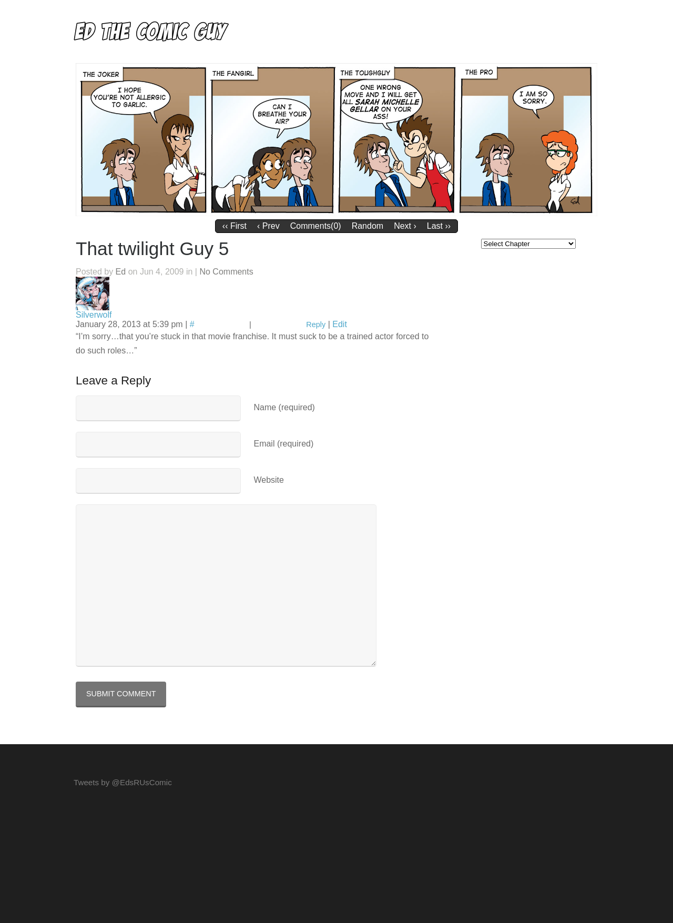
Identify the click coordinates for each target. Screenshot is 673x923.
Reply (315, 324)
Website (268, 479)
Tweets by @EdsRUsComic (123, 782)
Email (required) (283, 443)
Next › (405, 225)
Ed (121, 271)
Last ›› (439, 225)
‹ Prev (268, 225)
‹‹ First (234, 225)
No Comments (226, 271)
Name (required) (283, 407)
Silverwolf (93, 314)
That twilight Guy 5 (152, 248)
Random (367, 225)
